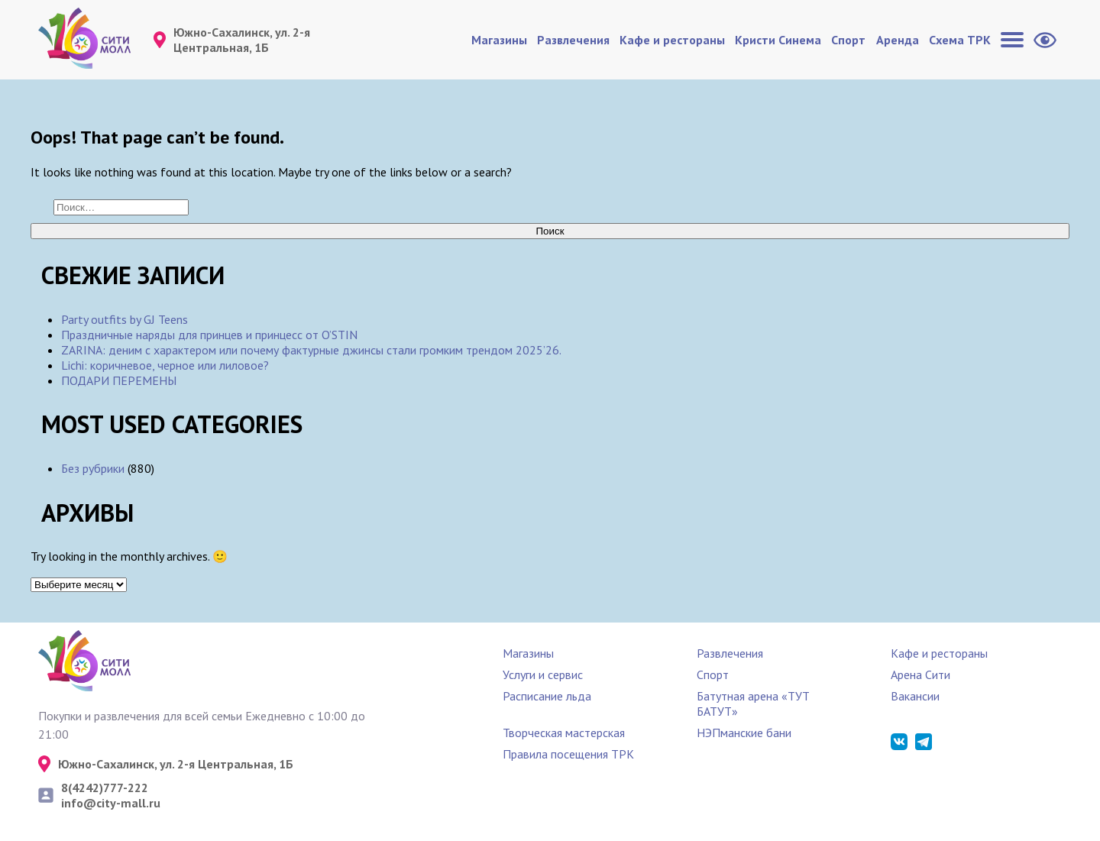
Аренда (897, 39)
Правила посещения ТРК (568, 754)
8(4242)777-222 (104, 787)
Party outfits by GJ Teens (124, 319)
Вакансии (915, 696)
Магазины (499, 39)
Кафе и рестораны (672, 39)
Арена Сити (920, 674)
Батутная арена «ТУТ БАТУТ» (753, 703)
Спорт (848, 39)
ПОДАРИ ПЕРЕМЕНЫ (118, 380)
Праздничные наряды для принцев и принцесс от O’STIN (209, 334)
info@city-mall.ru (110, 802)
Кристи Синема (778, 39)
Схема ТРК (960, 39)
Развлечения (573, 39)
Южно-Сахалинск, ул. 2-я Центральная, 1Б (241, 39)
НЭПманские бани (744, 732)
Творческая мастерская (564, 732)
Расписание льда (547, 696)
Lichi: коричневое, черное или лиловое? (165, 365)
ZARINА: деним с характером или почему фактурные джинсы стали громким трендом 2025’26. (311, 349)
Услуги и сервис (543, 674)
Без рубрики (93, 468)
